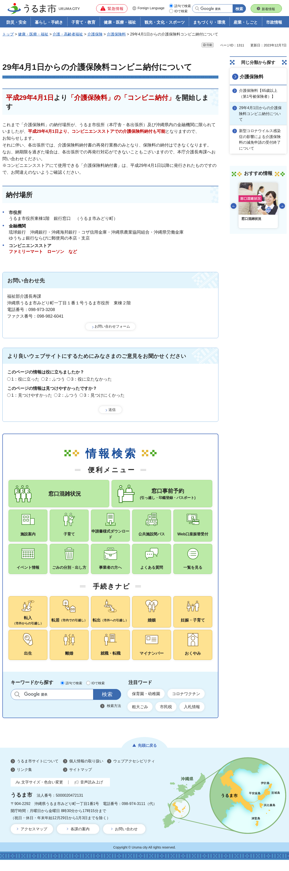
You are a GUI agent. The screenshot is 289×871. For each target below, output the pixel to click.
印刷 (209, 45)
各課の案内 (80, 840)
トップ (8, 35)
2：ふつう (55, 379)
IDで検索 (181, 11)
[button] (111, 8)
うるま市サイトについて (38, 772)
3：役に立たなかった (91, 379)
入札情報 (195, 717)
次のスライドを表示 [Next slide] (282, 205)
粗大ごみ (140, 717)
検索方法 (114, 716)
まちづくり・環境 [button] (209, 23)
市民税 (168, 717)
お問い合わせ (126, 840)
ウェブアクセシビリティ (134, 772)
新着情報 (268, 9)
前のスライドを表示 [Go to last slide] (233, 205)
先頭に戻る (147, 757)
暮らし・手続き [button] (49, 23)
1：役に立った (25, 379)
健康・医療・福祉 (33, 35)
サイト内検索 (17, 705)
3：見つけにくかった (104, 395)
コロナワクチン (189, 704)
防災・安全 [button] (16, 23)
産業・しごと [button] (246, 23)
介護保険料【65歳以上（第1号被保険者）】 (259, 93)
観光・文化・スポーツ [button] (164, 23)
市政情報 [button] (274, 23)
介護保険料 (116, 35)
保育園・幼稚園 (147, 704)
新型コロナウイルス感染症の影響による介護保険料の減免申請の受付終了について (260, 139)
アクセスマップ (34, 840)
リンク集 (24, 781)
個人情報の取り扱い (86, 772)
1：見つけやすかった (31, 395)
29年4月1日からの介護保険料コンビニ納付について (261, 113)
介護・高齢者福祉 (68, 35)
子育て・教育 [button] (83, 23)
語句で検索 (182, 6)
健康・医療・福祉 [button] (120, 23)
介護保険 (95, 35)
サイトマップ (80, 781)
